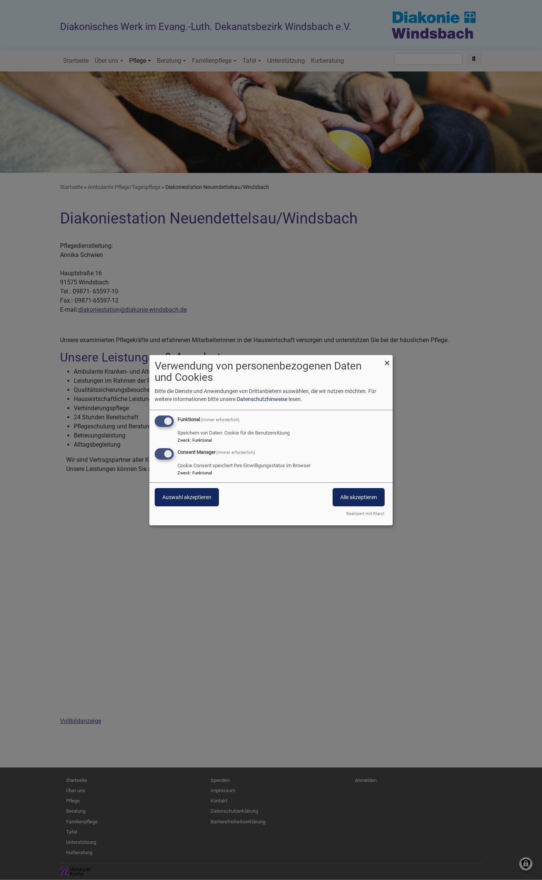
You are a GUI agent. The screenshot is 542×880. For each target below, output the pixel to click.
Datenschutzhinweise (262, 399)
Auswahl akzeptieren (186, 497)
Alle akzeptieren (358, 497)
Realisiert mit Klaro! (365, 513)
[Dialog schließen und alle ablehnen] (387, 359)
